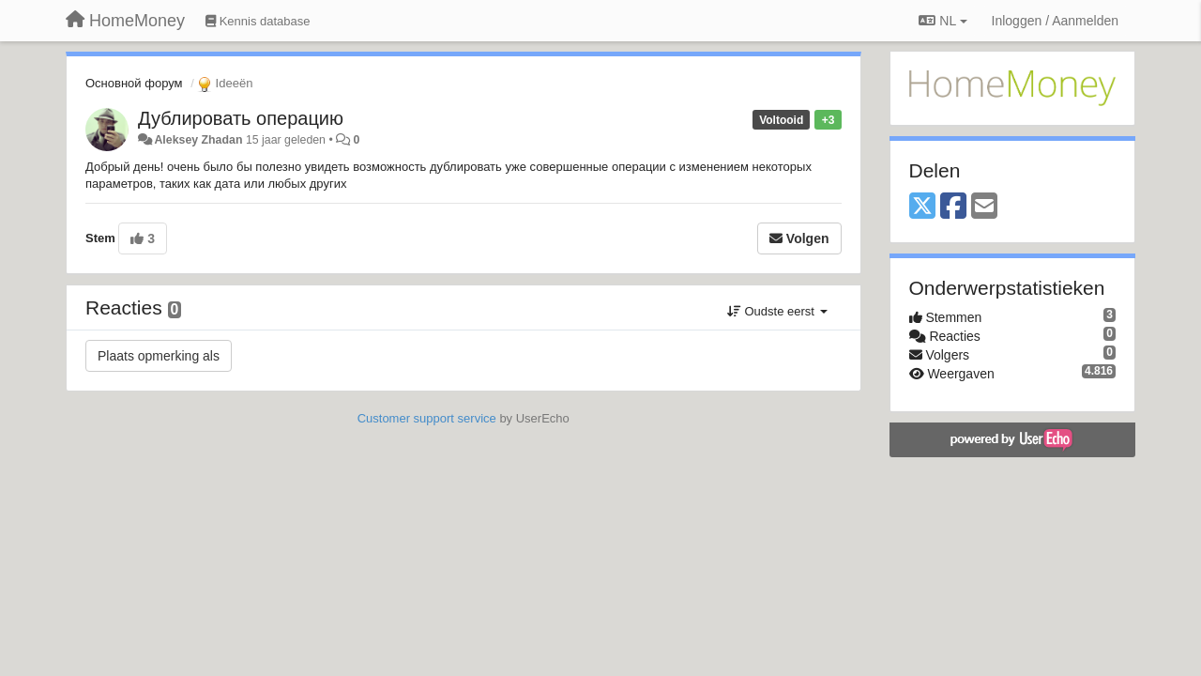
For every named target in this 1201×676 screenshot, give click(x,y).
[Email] (984, 207)
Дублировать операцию (240, 118)
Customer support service (426, 418)
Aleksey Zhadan (198, 139)
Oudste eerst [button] (777, 311)
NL (942, 20)
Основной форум (134, 83)
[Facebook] (953, 207)
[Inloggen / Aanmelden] (1055, 21)
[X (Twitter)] (922, 207)
